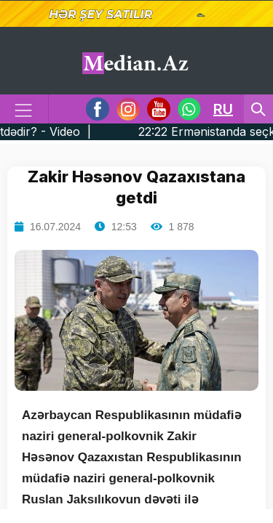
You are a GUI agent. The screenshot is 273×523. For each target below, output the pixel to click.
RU (223, 109)
